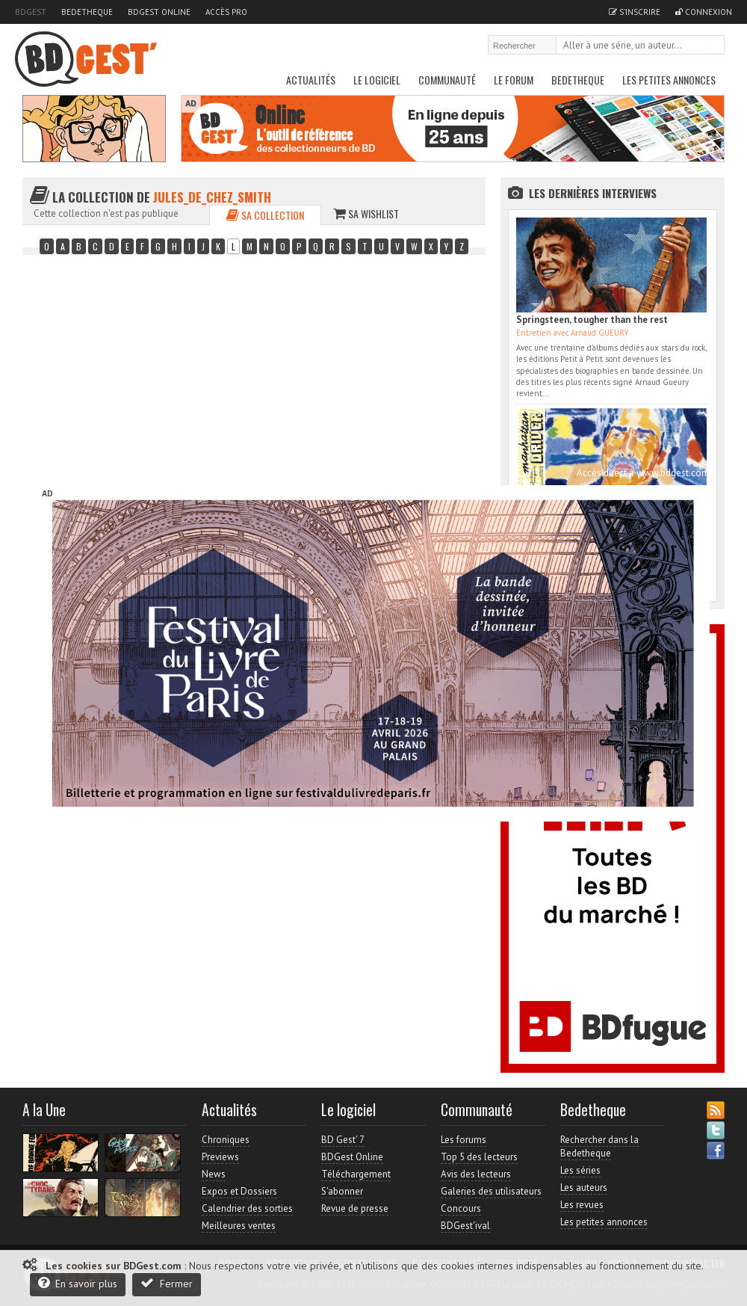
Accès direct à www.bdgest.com (643, 472)
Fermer (166, 1283)
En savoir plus (77, 1283)
